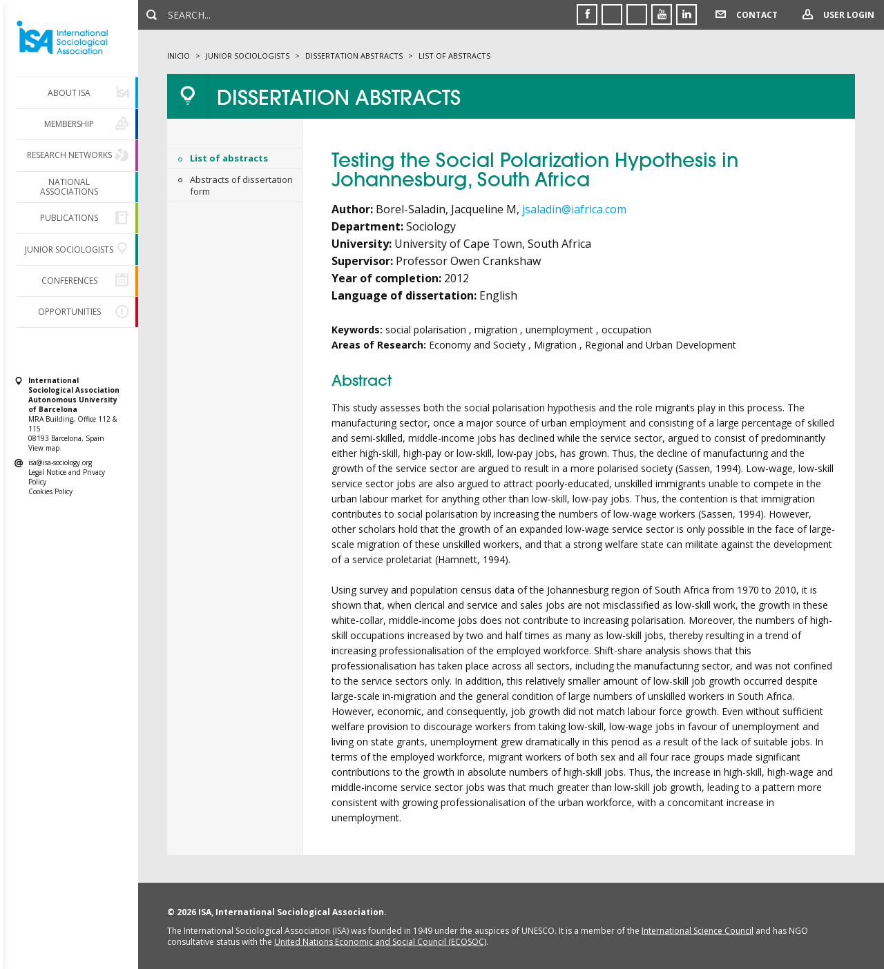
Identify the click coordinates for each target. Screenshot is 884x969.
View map (43, 448)
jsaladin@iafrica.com (574, 209)
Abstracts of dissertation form (241, 185)
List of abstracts (229, 158)
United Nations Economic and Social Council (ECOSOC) (380, 942)
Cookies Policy (50, 491)
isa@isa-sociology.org (60, 462)
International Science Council (697, 931)
